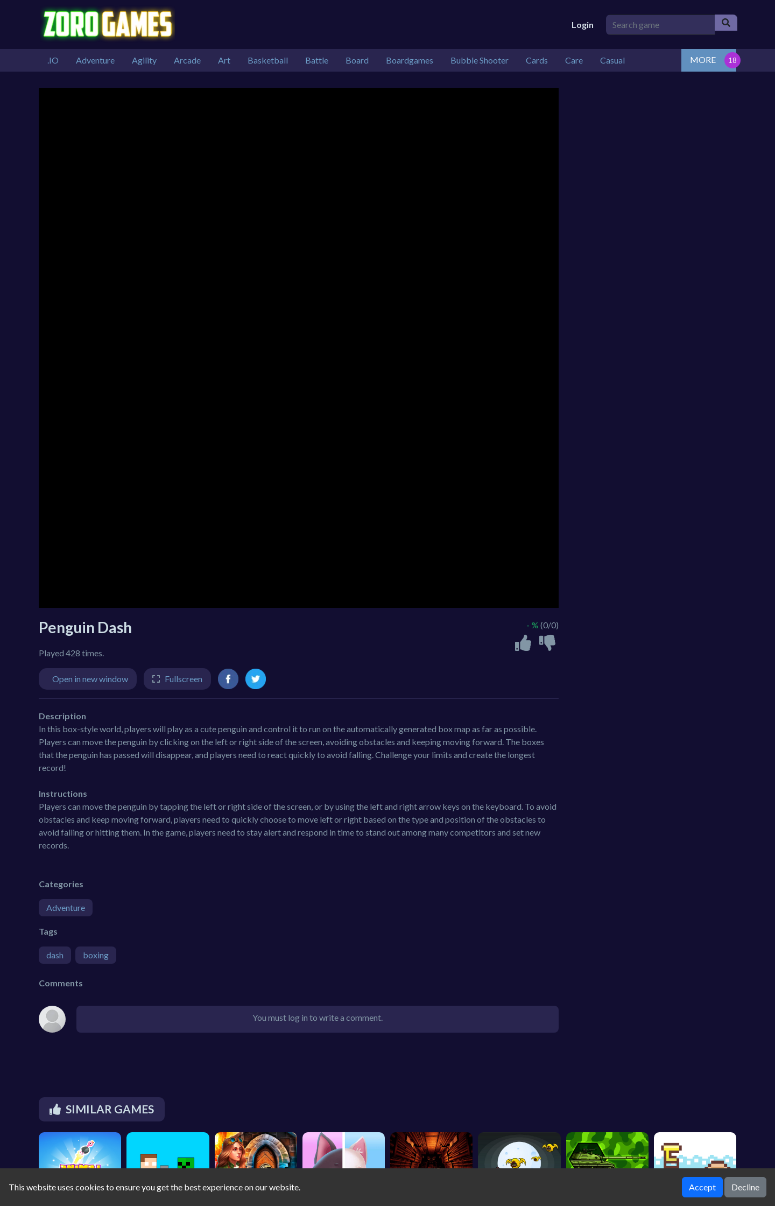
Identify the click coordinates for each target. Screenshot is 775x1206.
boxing (96, 955)
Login (583, 24)
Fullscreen (183, 679)
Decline (745, 1187)
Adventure (65, 907)
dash (55, 955)
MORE (703, 59)
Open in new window (90, 679)
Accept (702, 1187)
